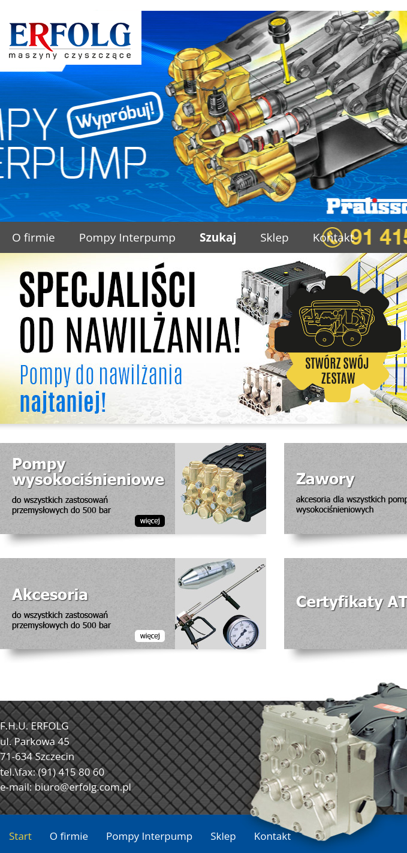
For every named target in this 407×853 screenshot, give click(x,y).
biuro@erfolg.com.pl (83, 787)
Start (20, 836)
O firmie (33, 237)
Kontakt (333, 237)
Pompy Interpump (127, 237)
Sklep (274, 237)
